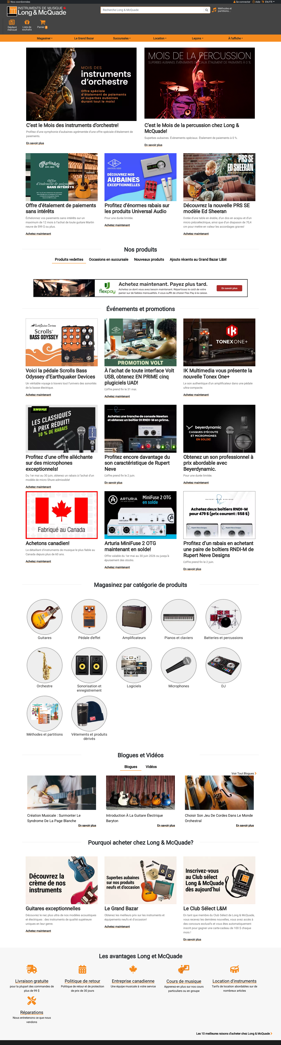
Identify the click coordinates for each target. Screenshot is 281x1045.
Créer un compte (91, 969)
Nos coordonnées (18, 1)
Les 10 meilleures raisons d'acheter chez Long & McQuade (234, 943)
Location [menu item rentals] (158, 25)
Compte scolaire (91, 995)
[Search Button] (200, 12)
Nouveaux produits (124, 965)
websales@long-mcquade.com (30, 969)
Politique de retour (157, 1012)
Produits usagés (124, 982)
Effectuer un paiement (91, 982)
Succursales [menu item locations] (120, 25)
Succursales (190, 969)
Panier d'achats (91, 974)
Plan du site (190, 982)
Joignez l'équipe (190, 978)
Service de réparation (124, 978)
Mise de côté (124, 995)
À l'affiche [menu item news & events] (234, 25)
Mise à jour (91, 978)
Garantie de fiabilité (157, 978)
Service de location (124, 969)
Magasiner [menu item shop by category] (43, 25)
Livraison (124, 1000)
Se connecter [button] (241, 1)
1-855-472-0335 (20, 965)
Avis (190, 991)
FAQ (190, 965)
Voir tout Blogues (244, 708)
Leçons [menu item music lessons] (196, 25)
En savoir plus (35, 131)
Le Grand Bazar (84, 25)
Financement (124, 991)
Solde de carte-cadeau (91, 991)
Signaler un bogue (189, 995)
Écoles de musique (124, 974)
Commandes (91, 987)
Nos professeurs (157, 1017)
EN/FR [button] (267, 1)
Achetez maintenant (38, 221)
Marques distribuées (190, 987)
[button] (271, 13)
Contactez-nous (190, 974)
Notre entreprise (157, 974)
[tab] (69, 247)
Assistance (124, 987)
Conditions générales (157, 1000)
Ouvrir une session (91, 965)
